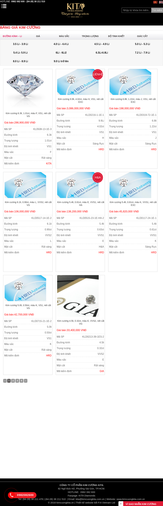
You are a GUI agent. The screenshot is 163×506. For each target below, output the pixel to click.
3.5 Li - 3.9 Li (20, 44)
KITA (49, 163)
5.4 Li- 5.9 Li (20, 52)
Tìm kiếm (157, 10)
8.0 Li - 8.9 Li (20, 61)
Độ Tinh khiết (117, 36)
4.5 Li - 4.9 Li (101, 44)
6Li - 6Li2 (61, 52)
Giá (39, 36)
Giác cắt (143, 36)
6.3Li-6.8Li (102, 52)
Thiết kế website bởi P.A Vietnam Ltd (95, 502)
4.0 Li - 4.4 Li (61, 44)
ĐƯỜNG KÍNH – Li (13, 36)
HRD (101, 149)
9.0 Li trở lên (61, 61)
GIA (102, 371)
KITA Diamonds (87, 495)
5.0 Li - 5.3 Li (142, 44)
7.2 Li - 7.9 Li (142, 52)
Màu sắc (65, 36)
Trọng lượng (92, 36)
